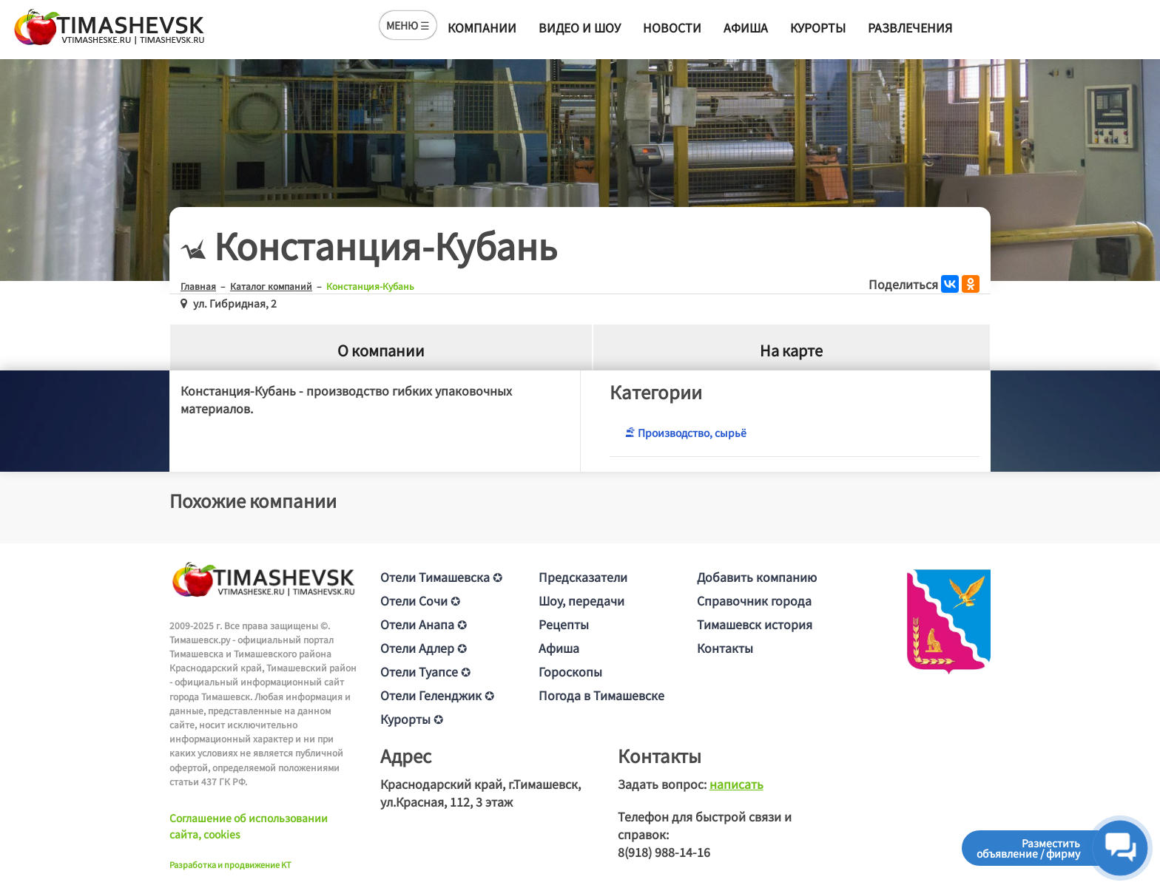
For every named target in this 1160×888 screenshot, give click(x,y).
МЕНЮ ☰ (408, 25)
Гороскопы (570, 671)
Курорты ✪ (411, 718)
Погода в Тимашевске (601, 695)
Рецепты (564, 624)
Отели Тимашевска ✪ (441, 576)
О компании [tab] (381, 350)
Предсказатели (583, 576)
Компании (482, 27)
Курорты (818, 27)
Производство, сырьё (685, 432)
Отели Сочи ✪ (420, 600)
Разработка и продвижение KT (230, 864)
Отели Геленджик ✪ (437, 695)
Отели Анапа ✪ (423, 624)
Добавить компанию (757, 576)
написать (736, 784)
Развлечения (910, 27)
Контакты (725, 647)
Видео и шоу (580, 27)
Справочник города (754, 600)
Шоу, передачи (581, 600)
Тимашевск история (754, 624)
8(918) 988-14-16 (664, 852)
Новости (672, 27)
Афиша (746, 27)
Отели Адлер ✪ (423, 647)
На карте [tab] (791, 350)
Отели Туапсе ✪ (425, 671)
